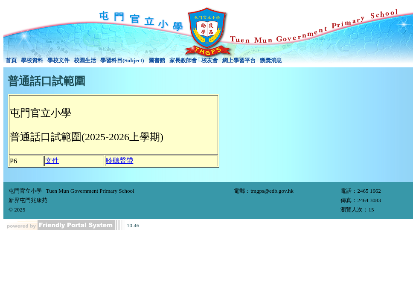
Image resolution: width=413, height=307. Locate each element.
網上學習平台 (239, 60)
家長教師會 (183, 60)
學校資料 (32, 60)
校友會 (209, 60)
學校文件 (58, 60)
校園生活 (85, 60)
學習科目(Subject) (122, 60)
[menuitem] (11, 61)
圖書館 (156, 60)
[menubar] (143, 61)
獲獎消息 (271, 60)
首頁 (11, 60)
